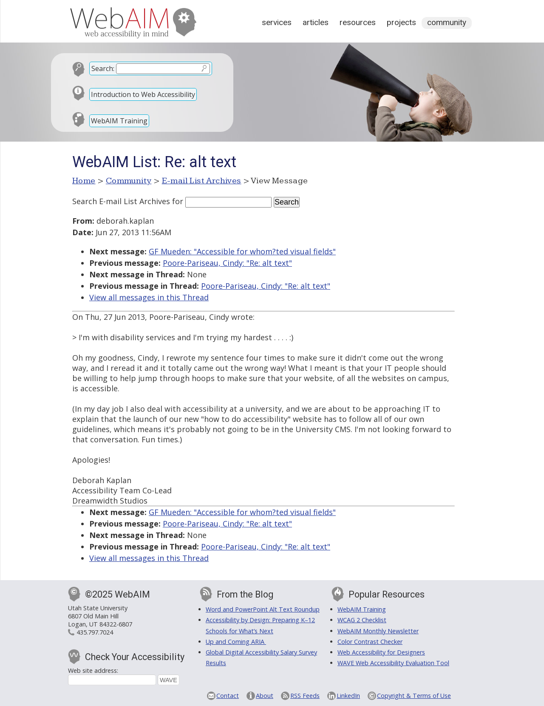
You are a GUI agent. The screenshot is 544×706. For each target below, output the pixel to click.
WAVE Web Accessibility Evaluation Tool (393, 663)
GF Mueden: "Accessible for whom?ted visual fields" (242, 251)
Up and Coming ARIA (236, 642)
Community (446, 22)
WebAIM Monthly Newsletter (378, 631)
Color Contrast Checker (369, 642)
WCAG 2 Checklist (361, 620)
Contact (227, 696)
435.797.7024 (94, 632)
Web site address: (93, 670)
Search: (102, 68)
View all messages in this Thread (149, 297)
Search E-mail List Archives (121, 201)
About (264, 696)
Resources (358, 22)
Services (277, 22)
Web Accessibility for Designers (381, 652)
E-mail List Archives (201, 181)
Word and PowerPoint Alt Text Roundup (263, 609)
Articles (316, 22)
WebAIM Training (119, 120)
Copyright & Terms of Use (414, 696)
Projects (401, 22)
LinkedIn (348, 696)
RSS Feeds (305, 696)
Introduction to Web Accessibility (143, 94)
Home (84, 181)
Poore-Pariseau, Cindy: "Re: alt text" (227, 263)
